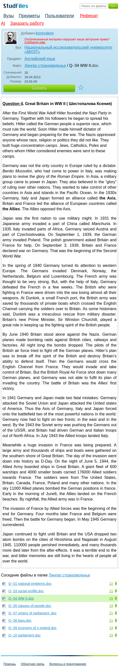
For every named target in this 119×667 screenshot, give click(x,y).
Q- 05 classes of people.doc (29, 606)
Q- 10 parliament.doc (24, 635)
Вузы (8, 15)
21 (111, 591)
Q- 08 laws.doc (19, 620)
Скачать (39, 88)
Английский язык (39, 59)
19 (111, 606)
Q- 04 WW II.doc (21, 598)
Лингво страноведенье (45, 65)
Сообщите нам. (35, 42)
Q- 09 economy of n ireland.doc (32, 628)
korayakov (45, 33)
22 (111, 584)
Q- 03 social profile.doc (26, 591)
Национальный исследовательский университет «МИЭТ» (68, 49)
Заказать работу (27, 23)
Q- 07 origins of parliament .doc (32, 613)
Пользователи (59, 15)
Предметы (29, 15)
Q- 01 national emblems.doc (30, 584)
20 (111, 598)
